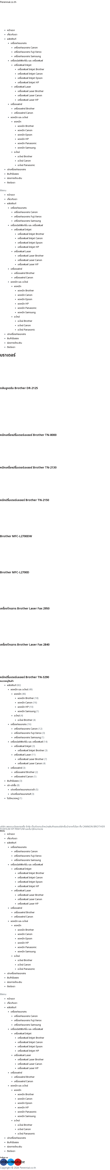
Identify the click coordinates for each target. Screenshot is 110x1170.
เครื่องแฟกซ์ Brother (24, 108)
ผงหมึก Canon (25, 130)
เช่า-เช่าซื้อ (11, 785)
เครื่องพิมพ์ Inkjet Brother (31, 69)
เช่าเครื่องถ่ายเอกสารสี (21, 794)
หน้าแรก (11, 30)
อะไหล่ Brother (25, 156)
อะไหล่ (17, 152)
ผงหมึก (17, 121)
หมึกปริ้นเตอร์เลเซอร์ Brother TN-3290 (24, 677)
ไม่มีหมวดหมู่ (13, 798)
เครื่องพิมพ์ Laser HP (28, 100)
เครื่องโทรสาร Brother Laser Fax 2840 (24, 645)
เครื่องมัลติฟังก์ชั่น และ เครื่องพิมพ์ (27, 60)
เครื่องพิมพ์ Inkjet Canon (30, 74)
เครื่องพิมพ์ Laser (22, 87)
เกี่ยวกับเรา (12, 34)
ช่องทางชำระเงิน (14, 178)
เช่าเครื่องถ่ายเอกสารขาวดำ (23, 789)
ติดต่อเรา (11, 182)
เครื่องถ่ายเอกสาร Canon (26, 47)
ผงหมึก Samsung (27, 148)
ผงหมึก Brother (26, 126)
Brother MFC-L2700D (14, 572)
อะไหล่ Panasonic (26, 165)
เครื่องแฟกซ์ (16, 104)
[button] (55, 190)
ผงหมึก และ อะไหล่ (19, 117)
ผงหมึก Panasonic (27, 143)
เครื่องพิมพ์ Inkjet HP (28, 82)
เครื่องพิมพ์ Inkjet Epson (30, 78)
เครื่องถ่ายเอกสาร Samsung (27, 56)
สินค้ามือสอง (13, 174)
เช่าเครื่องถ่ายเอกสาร (16, 169)
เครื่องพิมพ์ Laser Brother (31, 91)
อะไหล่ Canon (24, 161)
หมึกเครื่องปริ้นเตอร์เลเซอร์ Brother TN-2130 (28, 467)
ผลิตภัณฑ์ (11, 39)
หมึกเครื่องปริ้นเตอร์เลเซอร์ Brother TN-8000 (28, 435)
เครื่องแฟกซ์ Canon (23, 113)
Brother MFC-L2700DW (16, 536)
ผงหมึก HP (23, 139)
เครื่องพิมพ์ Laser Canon (30, 95)
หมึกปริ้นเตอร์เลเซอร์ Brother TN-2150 (24, 500)
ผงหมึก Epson (25, 135)
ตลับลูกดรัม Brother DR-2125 (19, 388)
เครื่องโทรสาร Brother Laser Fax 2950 (24, 608)
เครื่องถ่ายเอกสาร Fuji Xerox (28, 52)
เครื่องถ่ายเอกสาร (19, 43)
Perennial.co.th (8, 2)
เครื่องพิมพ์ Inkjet (23, 65)
